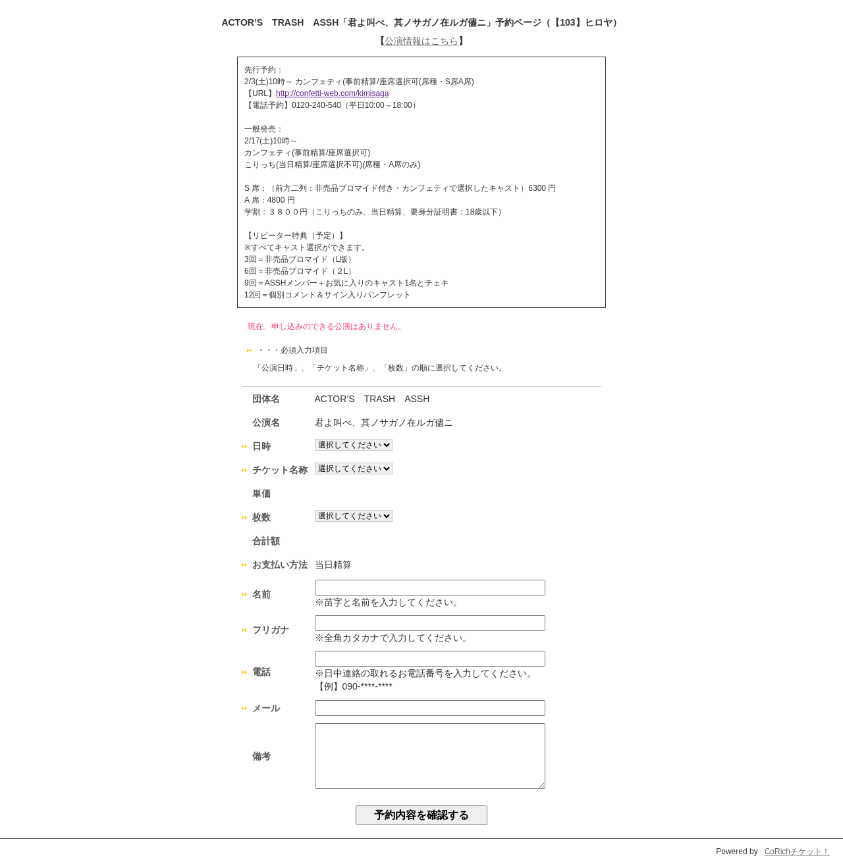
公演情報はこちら (421, 41)
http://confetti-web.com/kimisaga (332, 93)
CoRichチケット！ (797, 851)
